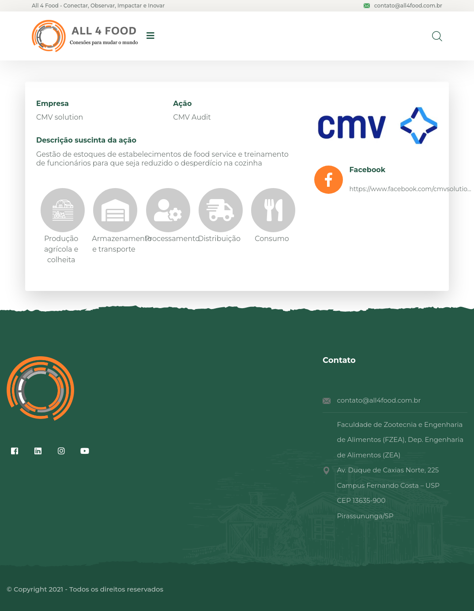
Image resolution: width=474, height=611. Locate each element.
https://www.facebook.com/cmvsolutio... (410, 189)
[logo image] (85, 36)
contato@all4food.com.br (403, 5)
